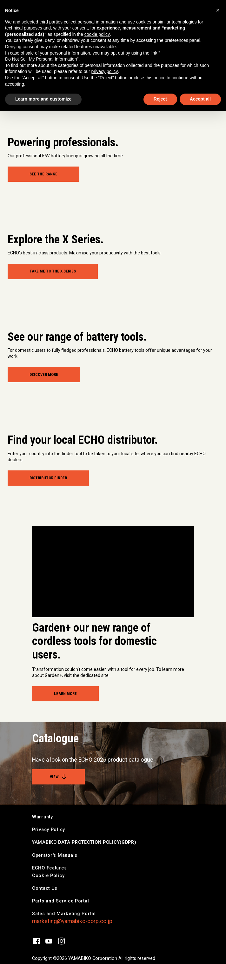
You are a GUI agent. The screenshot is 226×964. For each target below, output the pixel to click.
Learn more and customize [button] (43, 99)
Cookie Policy (48, 875)
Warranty (42, 817)
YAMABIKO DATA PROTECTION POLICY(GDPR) (84, 842)
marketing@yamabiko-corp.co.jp (72, 921)
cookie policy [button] (97, 34)
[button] (218, 10)
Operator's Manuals (54, 855)
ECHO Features (49, 868)
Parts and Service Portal (60, 901)
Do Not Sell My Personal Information (41, 59)
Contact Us (44, 888)
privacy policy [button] (104, 71)
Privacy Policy (48, 829)
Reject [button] (160, 99)
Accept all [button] (200, 99)
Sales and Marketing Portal (64, 913)
